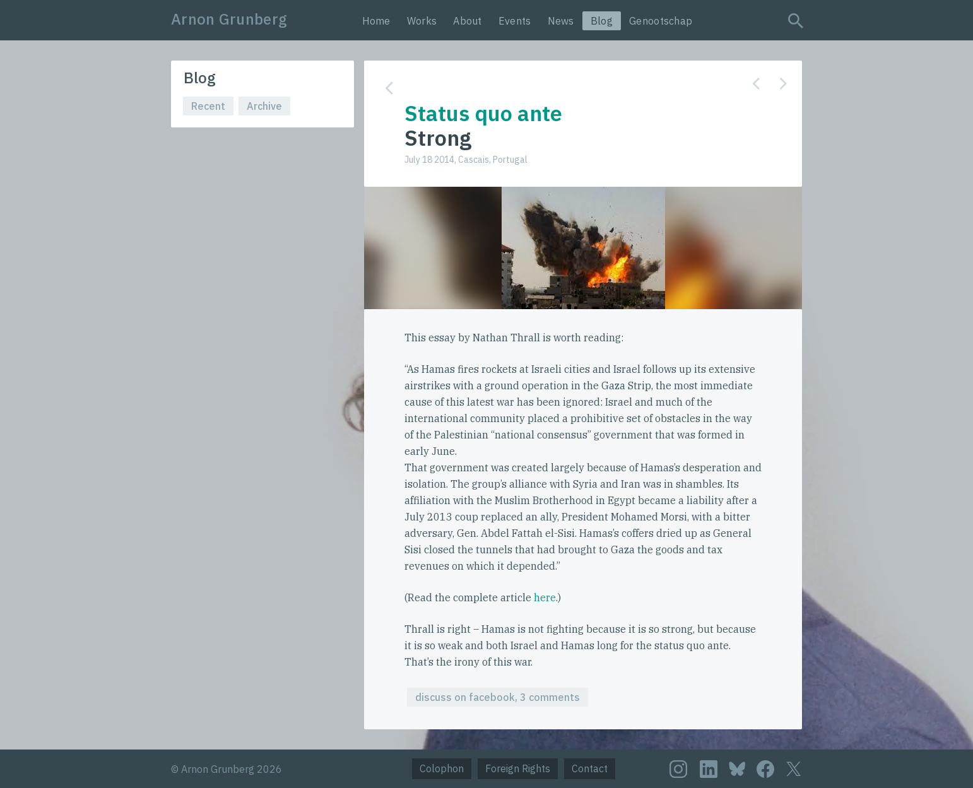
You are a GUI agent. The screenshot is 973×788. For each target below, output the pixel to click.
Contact (590, 768)
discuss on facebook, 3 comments (497, 697)
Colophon (442, 768)
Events (514, 21)
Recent (208, 106)
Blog (602, 21)
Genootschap (660, 21)
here (545, 597)
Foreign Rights (517, 768)
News (561, 21)
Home (376, 21)
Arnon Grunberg (229, 19)
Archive (264, 106)
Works (422, 21)
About (467, 21)
